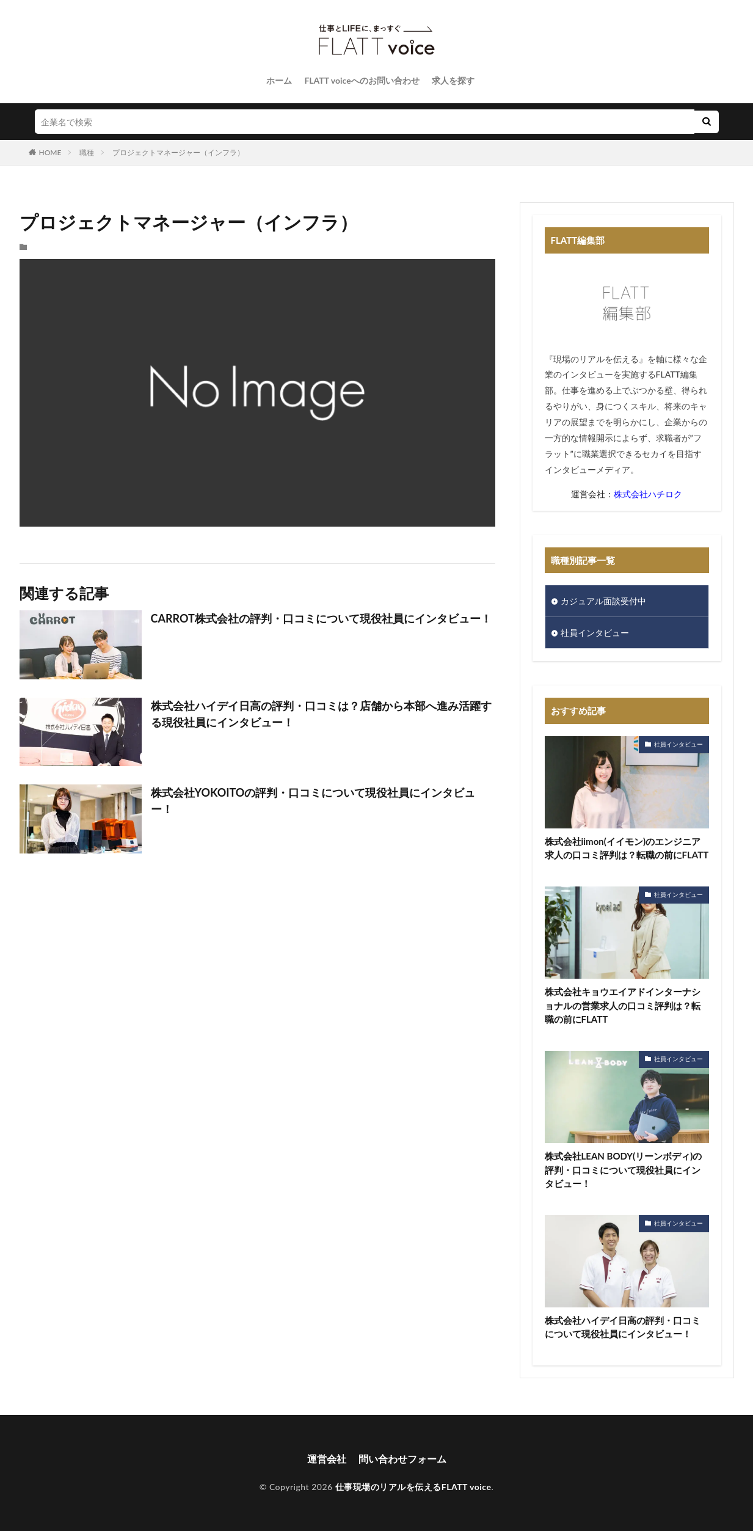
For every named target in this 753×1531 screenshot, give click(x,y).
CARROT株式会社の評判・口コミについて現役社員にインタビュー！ (321, 618)
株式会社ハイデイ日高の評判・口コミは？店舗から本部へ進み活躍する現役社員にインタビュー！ (321, 714)
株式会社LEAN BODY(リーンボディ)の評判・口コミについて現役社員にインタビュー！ (623, 1169)
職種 (86, 152)
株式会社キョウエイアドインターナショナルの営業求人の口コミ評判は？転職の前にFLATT (622, 1005)
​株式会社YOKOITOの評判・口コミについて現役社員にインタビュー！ (313, 801)
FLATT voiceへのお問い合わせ (361, 80)
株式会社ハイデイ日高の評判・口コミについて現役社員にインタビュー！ (622, 1327)
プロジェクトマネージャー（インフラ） (178, 152)
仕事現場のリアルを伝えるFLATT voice (413, 1487)
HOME (50, 152)
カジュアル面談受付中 (603, 601)
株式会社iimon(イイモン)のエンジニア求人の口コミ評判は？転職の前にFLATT (627, 848)
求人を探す (453, 80)
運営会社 (326, 1458)
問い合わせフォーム (402, 1458)
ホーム (279, 80)
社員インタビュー (595, 632)
